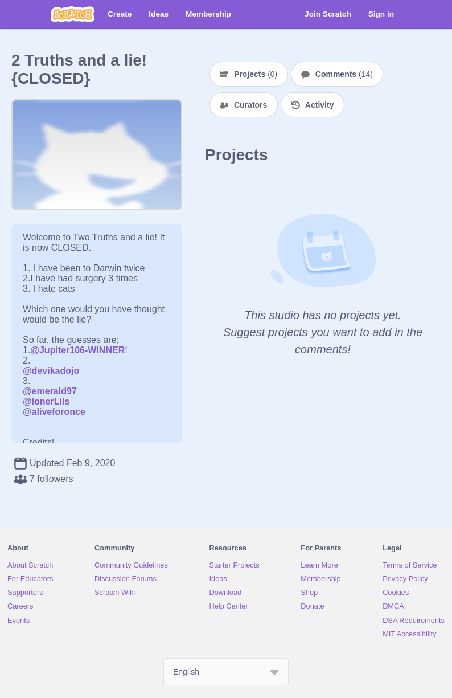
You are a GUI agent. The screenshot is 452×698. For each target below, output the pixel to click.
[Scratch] (73, 14)
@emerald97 (50, 391)
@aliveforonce (54, 412)
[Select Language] (226, 671)
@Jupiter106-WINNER (77, 350)
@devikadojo (51, 370)
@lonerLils (46, 401)
